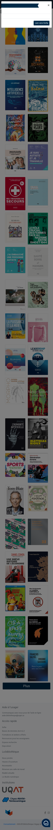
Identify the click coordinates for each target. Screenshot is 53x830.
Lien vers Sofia (41, 23)
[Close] (48, 5)
